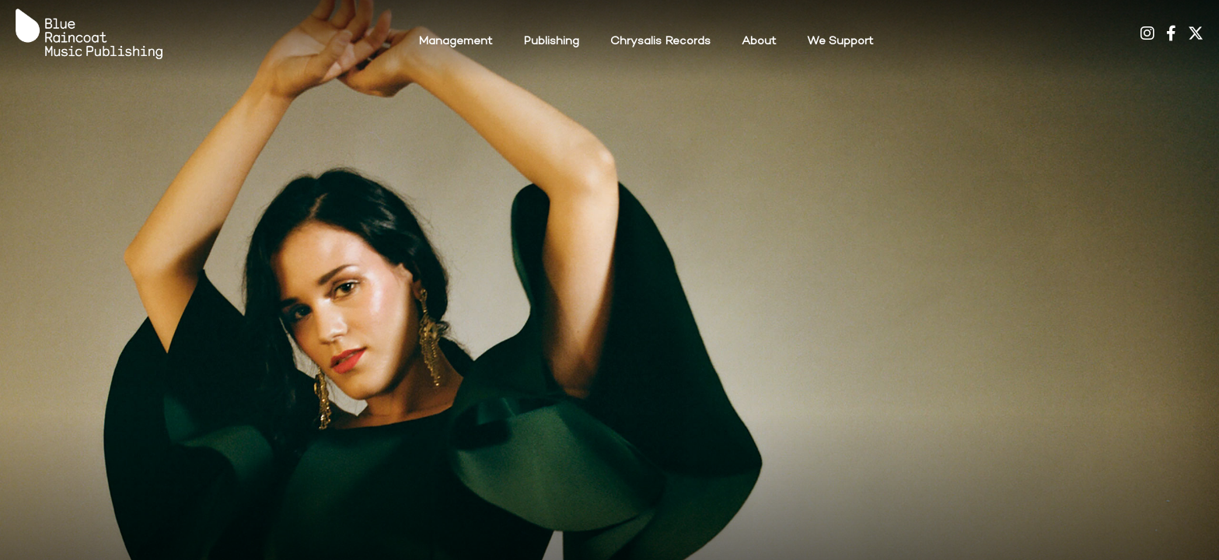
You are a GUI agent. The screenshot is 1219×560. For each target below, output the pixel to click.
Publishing (551, 41)
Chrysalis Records (660, 41)
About (759, 41)
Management (455, 41)
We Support (840, 41)
